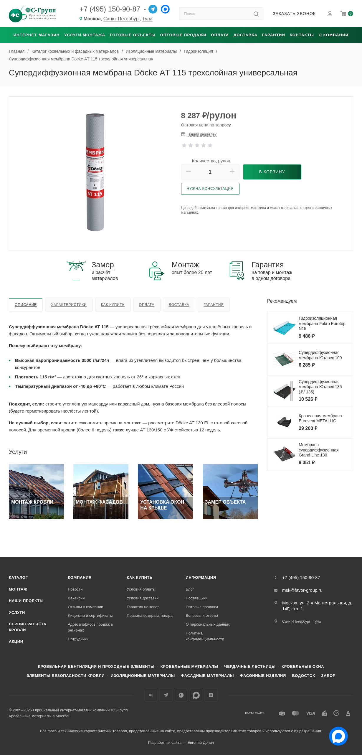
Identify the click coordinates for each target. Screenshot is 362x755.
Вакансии (76, 598)
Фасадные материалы (207, 675)
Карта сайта (255, 713)
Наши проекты (26, 601)
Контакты (302, 35)
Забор (328, 675)
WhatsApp (181, 695)
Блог (190, 589)
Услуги (17, 612)
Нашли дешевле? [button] (202, 134)
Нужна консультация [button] (210, 189)
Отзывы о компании (85, 607)
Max (196, 695)
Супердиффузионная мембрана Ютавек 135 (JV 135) (320, 386)
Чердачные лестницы (249, 666)
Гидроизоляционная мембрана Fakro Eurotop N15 (322, 323)
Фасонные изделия (263, 675)
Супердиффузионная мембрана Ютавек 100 (320, 355)
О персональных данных (208, 624)
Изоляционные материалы (143, 675)
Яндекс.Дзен (211, 695)
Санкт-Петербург (121, 18)
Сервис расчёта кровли (28, 627)
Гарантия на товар (143, 607)
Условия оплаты (141, 589)
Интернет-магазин (37, 35)
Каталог (18, 577)
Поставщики (196, 598)
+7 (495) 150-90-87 (110, 9)
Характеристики (69, 305)
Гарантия (214, 305)
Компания (80, 577)
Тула (147, 18)
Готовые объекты (133, 35)
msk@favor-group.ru (302, 590)
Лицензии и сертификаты (90, 615)
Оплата (220, 35)
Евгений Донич (200, 742)
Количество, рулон (211, 160)
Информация (201, 577)
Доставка (245, 35)
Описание (26, 305)
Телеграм (166, 695)
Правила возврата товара (149, 615)
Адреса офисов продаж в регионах (90, 627)
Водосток (303, 675)
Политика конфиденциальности (205, 636)
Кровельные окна (303, 666)
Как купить (113, 305)
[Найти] (256, 13)
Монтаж (18, 589)
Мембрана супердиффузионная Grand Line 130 (319, 449)
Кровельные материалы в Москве (39, 716)
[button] (188, 172)
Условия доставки (142, 598)
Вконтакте (151, 695)
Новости (75, 589)
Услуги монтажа (84, 35)
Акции (16, 641)
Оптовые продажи (183, 35)
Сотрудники (78, 639)
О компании (333, 35)
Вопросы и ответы (202, 615)
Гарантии (273, 35)
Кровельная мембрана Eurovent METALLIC (320, 418)
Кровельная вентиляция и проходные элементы (96, 666)
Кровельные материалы (189, 666)
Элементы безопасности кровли (66, 675)
